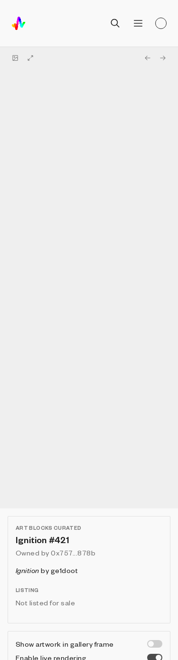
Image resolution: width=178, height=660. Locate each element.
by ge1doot (47, 570)
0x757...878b (73, 552)
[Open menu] (138, 23)
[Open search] (115, 23)
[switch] (154, 644)
